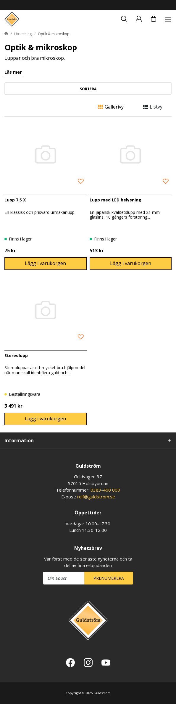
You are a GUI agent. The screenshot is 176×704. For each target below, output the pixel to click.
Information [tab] (19, 440)
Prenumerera (108, 578)
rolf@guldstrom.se (96, 497)
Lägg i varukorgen (45, 263)
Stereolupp (16, 355)
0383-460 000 (105, 490)
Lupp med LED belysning (115, 200)
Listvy (152, 107)
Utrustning (23, 33)
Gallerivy (111, 107)
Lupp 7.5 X (15, 200)
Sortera (88, 88)
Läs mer (13, 72)
